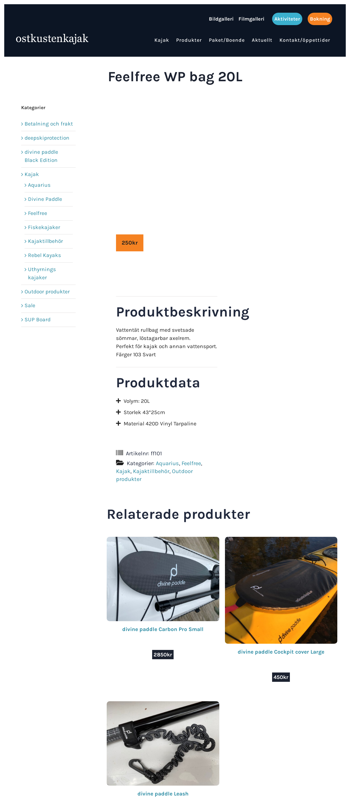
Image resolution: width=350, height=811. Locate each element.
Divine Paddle (45, 199)
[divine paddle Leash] (163, 705)
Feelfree (191, 463)
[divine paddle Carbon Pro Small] (163, 540)
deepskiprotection (47, 138)
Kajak (123, 471)
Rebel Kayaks (44, 255)
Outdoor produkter (47, 291)
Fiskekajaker (44, 227)
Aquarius (167, 463)
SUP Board (38, 319)
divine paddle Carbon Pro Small (163, 629)
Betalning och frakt (49, 123)
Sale (30, 305)
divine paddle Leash (163, 793)
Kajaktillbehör (151, 471)
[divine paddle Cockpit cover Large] (281, 540)
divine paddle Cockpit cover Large (281, 652)
